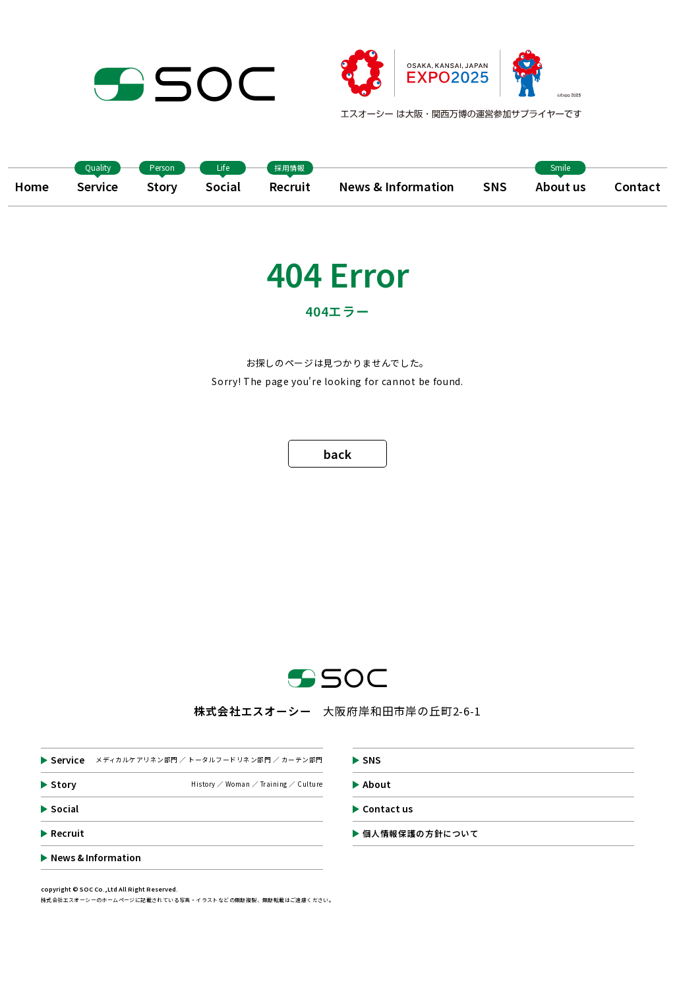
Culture (309, 784)
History (203, 784)
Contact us (388, 809)
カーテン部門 (302, 759)
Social (223, 181)
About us (560, 181)
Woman (237, 784)
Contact (637, 186)
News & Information (396, 186)
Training (273, 784)
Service (97, 181)
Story (162, 181)
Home (32, 186)
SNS (495, 186)
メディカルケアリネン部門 (137, 759)
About (377, 784)
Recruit (290, 181)
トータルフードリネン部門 (229, 759)
